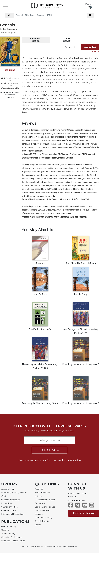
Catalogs (38, 514)
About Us (39, 489)
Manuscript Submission (45, 500)
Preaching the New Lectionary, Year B (80, 403)
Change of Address (9, 507)
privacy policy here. (37, 460)
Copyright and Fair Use (45, 507)
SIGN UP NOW (49, 450)
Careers (38, 525)
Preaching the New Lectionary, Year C (80, 364)
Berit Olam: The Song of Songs (80, 263)
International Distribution (12, 514)
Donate (89, 4)
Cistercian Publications (11, 537)
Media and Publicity (43, 517)
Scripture (40, 263)
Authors (38, 496)
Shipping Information (10, 500)
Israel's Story (40, 294)
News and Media (42, 492)
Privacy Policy (61, 547)
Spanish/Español (42, 521)
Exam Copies (40, 503)
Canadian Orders (8, 510)
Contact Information (77, 493)
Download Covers (42, 510)
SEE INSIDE (10, 70)
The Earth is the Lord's (40, 329)
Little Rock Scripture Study (13, 541)
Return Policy (7, 503)
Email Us (72, 497)
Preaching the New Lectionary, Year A (40, 403)
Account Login (7, 489)
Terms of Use (72, 547)
